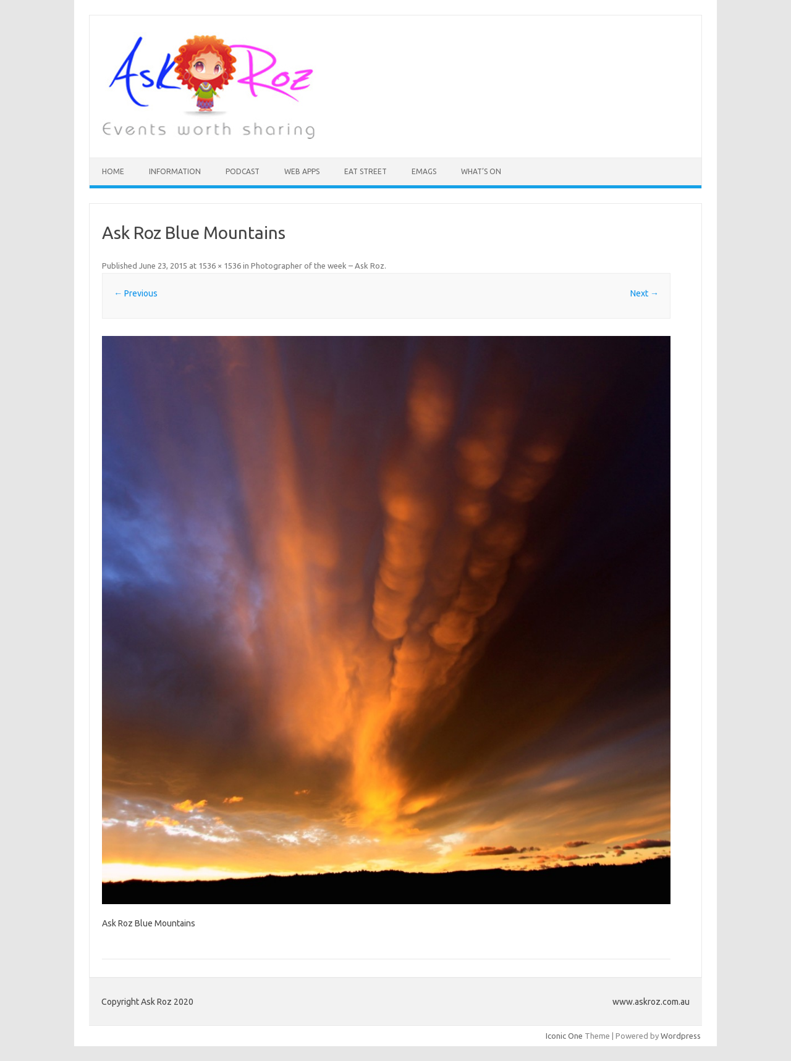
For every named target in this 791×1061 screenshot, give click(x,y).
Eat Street (365, 171)
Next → (644, 293)
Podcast (243, 171)
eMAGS (424, 171)
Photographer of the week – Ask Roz (317, 265)
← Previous (136, 293)
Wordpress (681, 1035)
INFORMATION (175, 171)
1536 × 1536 (219, 265)
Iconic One (564, 1035)
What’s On (481, 171)
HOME (113, 171)
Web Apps (301, 171)
